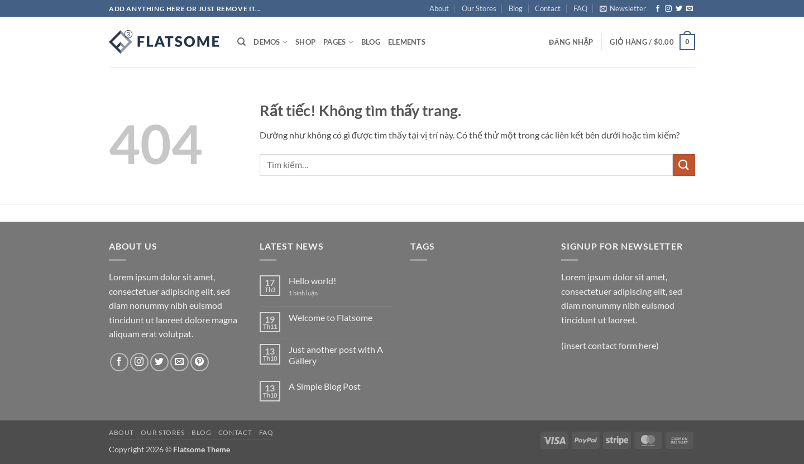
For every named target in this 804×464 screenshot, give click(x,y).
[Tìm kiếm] (241, 41)
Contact (548, 8)
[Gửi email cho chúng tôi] (689, 9)
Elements (406, 41)
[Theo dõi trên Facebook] (657, 9)
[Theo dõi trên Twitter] (679, 9)
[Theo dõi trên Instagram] (668, 9)
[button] (623, 8)
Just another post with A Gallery (336, 354)
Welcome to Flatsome (330, 317)
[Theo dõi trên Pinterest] (199, 362)
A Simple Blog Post (325, 386)
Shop (305, 41)
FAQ (580, 8)
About (439, 8)
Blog (516, 8)
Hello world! (312, 280)
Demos (270, 42)
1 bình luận (311, 292)
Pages (338, 42)
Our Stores (479, 8)
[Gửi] (684, 165)
